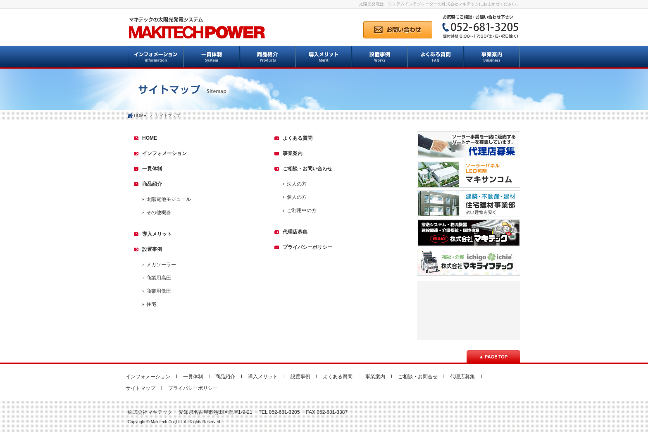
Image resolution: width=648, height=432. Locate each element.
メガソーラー (161, 264)
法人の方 (297, 183)
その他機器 (158, 212)
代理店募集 (295, 231)
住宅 (151, 304)
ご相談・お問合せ (418, 376)
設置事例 (152, 249)
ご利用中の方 (302, 210)
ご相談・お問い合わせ (307, 168)
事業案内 (293, 153)
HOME (140, 115)
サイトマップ (140, 388)
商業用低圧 (158, 291)
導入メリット (157, 234)
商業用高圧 (158, 277)
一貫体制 (152, 168)
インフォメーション (164, 153)
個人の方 (297, 197)
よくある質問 (297, 138)
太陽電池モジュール (168, 199)
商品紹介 (152, 183)
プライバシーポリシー (307, 247)
